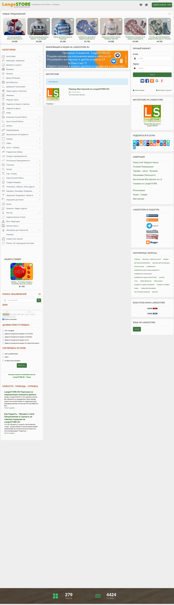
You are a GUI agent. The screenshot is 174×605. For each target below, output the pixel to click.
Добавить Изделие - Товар (162, 5)
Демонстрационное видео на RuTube (17, 337)
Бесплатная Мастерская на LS (147, 179)
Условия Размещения (143, 167)
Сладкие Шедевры (13, 182)
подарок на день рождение (144, 284)
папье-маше (158, 281)
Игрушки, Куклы (12, 100)
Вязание (9, 74)
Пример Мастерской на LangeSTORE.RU (89, 89)
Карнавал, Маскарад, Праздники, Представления (21, 191)
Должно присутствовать (15, 325)
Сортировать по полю (14, 348)
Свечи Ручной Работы (15, 178)
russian (136, 329)
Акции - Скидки (140, 194)
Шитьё (8, 204)
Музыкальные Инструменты (17, 134)
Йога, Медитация (13, 221)
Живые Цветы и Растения (16, 91)
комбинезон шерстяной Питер (145, 277)
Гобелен (137, 259)
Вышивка (10, 69)
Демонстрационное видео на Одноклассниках (20, 343)
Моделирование (12, 130)
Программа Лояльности (144, 175)
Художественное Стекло (15, 217)
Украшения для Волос (15, 200)
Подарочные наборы (14, 152)
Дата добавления (10, 354)
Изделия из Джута (13, 108)
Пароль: (136, 64)
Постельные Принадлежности (18, 161)
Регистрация (138, 90)
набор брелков (145, 281)
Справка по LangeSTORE (145, 183)
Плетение (10, 165)
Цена (5, 304)
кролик (161, 277)
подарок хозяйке (163, 284)
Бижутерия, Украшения (15, 61)
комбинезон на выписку (143, 274)
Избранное (141, 5)
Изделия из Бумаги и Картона (17, 104)
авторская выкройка (142, 263)
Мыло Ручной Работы (14, 121)
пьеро (136, 288)
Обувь (8, 143)
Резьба (9, 169)
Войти (152, 75)
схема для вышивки (148, 288)
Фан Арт (9, 213)
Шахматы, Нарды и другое (16, 208)
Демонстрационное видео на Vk (15, 340)
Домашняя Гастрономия (15, 87)
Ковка (8, 113)
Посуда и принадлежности (16, 156)
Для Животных (12, 82)
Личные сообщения (146, 5)
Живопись (10, 95)
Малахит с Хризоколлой (152, 259)
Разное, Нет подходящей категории (20, 243)
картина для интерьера (161, 263)
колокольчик (139, 266)
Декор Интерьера (13, 78)
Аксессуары (11, 56)
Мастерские (138, 199)
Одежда (9, 139)
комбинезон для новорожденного (147, 270)
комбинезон (150, 266)
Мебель (9, 126)
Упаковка (9, 234)
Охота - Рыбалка (12, 148)
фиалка (155, 292)
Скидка (165, 259)
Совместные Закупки (14, 239)
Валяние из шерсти (14, 65)
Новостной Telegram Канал (146, 162)
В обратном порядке (11, 361)
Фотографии (8, 330)
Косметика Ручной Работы (16, 117)
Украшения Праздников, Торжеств (19, 195)
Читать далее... (9, 408)
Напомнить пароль (164, 90)
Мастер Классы (12, 226)
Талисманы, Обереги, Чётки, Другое (20, 187)
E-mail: (135, 54)
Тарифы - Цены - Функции (145, 171)
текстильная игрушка (142, 292)
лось (136, 281)
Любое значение (9, 319)
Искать (21, 365)
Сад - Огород (11, 174)
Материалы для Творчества (17, 230)
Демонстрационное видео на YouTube (17, 334)
